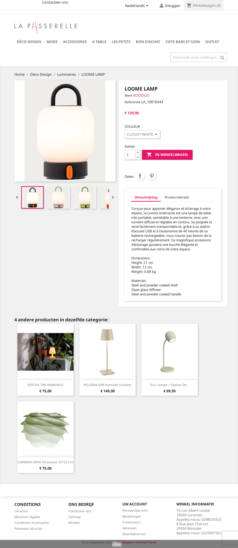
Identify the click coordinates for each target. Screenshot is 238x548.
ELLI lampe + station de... (169, 385)
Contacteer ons (79, 511)
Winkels (74, 523)
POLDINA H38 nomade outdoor (107, 385)
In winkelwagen (167, 155)
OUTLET (212, 41)
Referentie (132, 102)
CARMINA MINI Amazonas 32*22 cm (45, 462)
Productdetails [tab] (177, 197)
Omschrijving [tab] (146, 197)
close (117, 544)
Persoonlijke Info (135, 510)
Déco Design (29, 41)
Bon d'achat (148, 41)
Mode (52, 41)
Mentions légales (27, 517)
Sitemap (74, 517)
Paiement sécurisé (28, 528)
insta (33, 4)
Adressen (129, 528)
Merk (128, 95)
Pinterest (151, 175)
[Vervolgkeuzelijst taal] (137, 6)
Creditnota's (131, 522)
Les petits (121, 41)
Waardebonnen (134, 534)
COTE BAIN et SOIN (183, 41)
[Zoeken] (199, 57)
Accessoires (75, 41)
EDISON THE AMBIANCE (45, 385)
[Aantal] (130, 155)
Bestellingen (131, 516)
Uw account (134, 504)
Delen (139, 175)
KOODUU (141, 95)
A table (99, 41)
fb (22, 4)
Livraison (21, 511)
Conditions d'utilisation (31, 523)
